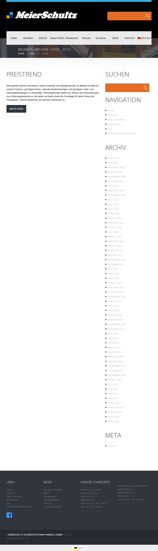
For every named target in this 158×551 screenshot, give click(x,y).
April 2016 (113, 421)
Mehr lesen (16, 108)
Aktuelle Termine (53, 490)
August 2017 (115, 379)
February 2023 (116, 222)
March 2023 (114, 218)
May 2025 (113, 162)
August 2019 (115, 301)
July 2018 (113, 333)
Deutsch (144, 38)
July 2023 (113, 199)
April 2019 (113, 310)
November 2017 (117, 365)
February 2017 (116, 407)
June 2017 (113, 389)
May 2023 (113, 208)
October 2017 (116, 370)
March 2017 (114, 402)
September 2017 (117, 375)
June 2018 (113, 338)
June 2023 (113, 204)
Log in (111, 445)
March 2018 (114, 352)
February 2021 (116, 250)
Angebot (28, 38)
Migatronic (57, 38)
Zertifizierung (51, 500)
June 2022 (113, 232)
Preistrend (24, 74)
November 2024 (117, 176)
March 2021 (114, 245)
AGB (110, 128)
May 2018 (113, 342)
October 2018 (116, 329)
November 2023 (117, 195)
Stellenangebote (53, 507)
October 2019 (116, 292)
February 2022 (116, 241)
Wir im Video (50, 497)
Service (43, 38)
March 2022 (114, 236)
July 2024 (113, 185)
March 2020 (114, 282)
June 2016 (113, 416)
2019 (32, 53)
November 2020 (117, 259)
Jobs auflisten (116, 119)
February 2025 (116, 167)
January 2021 (115, 255)
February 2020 (116, 287)
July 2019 (113, 305)
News (115, 38)
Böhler (86, 38)
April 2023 (113, 213)
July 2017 (113, 384)
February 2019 (116, 319)
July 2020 (113, 268)
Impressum (114, 124)
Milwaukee (72, 38)
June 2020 (113, 273)
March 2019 (114, 315)
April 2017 (113, 398)
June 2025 (113, 158)
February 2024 (116, 190)
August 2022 (115, 227)
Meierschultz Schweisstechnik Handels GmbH (34, 534)
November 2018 (117, 324)
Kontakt (130, 38)
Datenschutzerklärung (122, 133)
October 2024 (116, 181)
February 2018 (116, 356)
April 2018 (113, 347)
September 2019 (117, 296)
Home (13, 38)
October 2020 (116, 264)
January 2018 (115, 361)
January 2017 (115, 412)
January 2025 (115, 172)
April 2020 (113, 278)
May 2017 (113, 393)
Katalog (101, 38)
